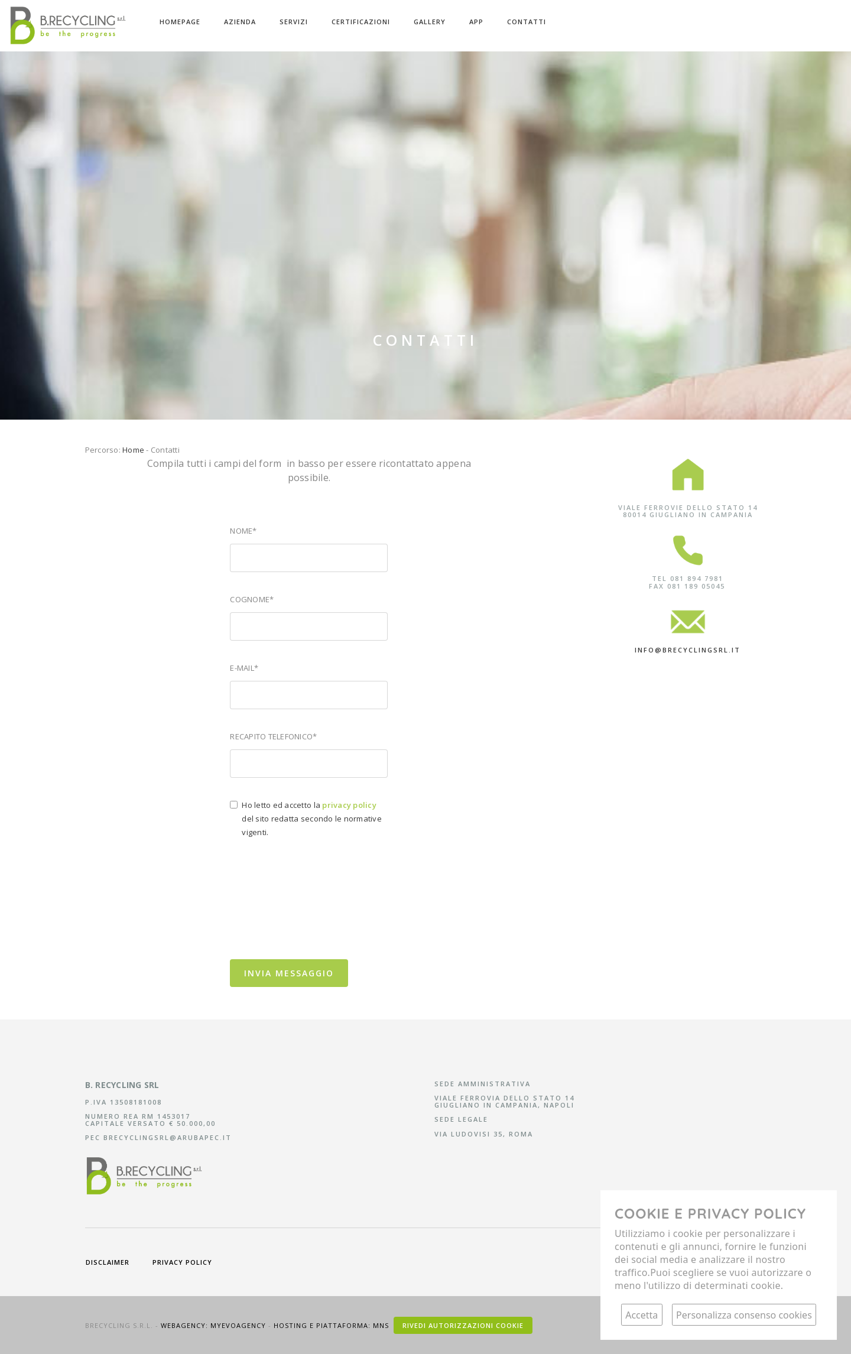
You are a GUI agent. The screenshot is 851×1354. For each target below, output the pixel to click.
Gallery (430, 21)
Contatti (526, 21)
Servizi (294, 21)
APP (476, 21)
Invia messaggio (289, 973)
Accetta (641, 1314)
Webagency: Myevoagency (214, 1325)
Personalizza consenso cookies (744, 1314)
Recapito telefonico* (273, 736)
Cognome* (252, 599)
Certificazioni (361, 21)
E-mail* (244, 668)
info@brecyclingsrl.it (687, 649)
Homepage (180, 21)
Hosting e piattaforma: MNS (332, 1325)
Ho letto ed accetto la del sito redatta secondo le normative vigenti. (312, 818)
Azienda (240, 21)
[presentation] (320, 923)
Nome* (243, 530)
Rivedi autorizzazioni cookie (463, 1325)
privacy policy (182, 1262)
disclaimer (107, 1262)
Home (133, 449)
